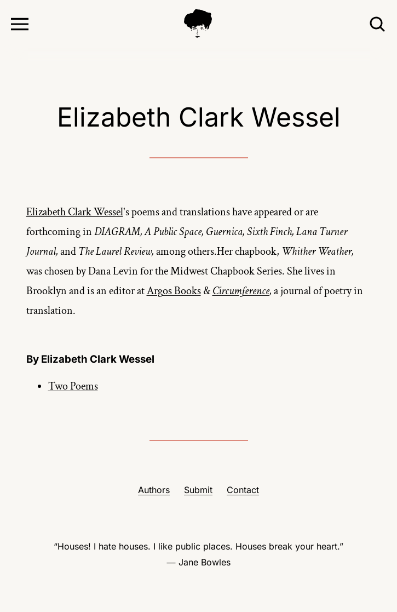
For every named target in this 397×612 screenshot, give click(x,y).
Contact (243, 489)
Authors (154, 489)
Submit (198, 489)
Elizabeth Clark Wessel (74, 212)
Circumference (240, 291)
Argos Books (174, 291)
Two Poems (73, 386)
